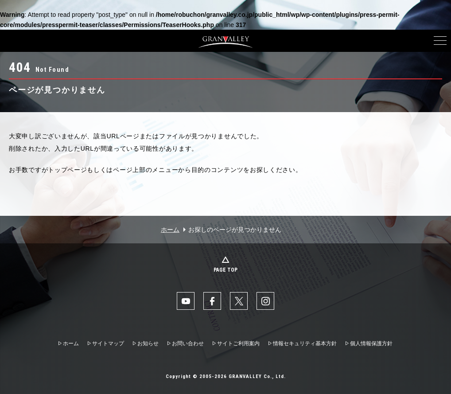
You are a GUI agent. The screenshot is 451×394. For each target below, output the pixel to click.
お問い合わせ (188, 343)
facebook (212, 301)
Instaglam (265, 301)
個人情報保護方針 (371, 343)
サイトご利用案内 (238, 343)
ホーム (170, 229)
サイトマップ (108, 343)
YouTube (185, 301)
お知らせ (148, 343)
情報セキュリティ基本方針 (305, 343)
